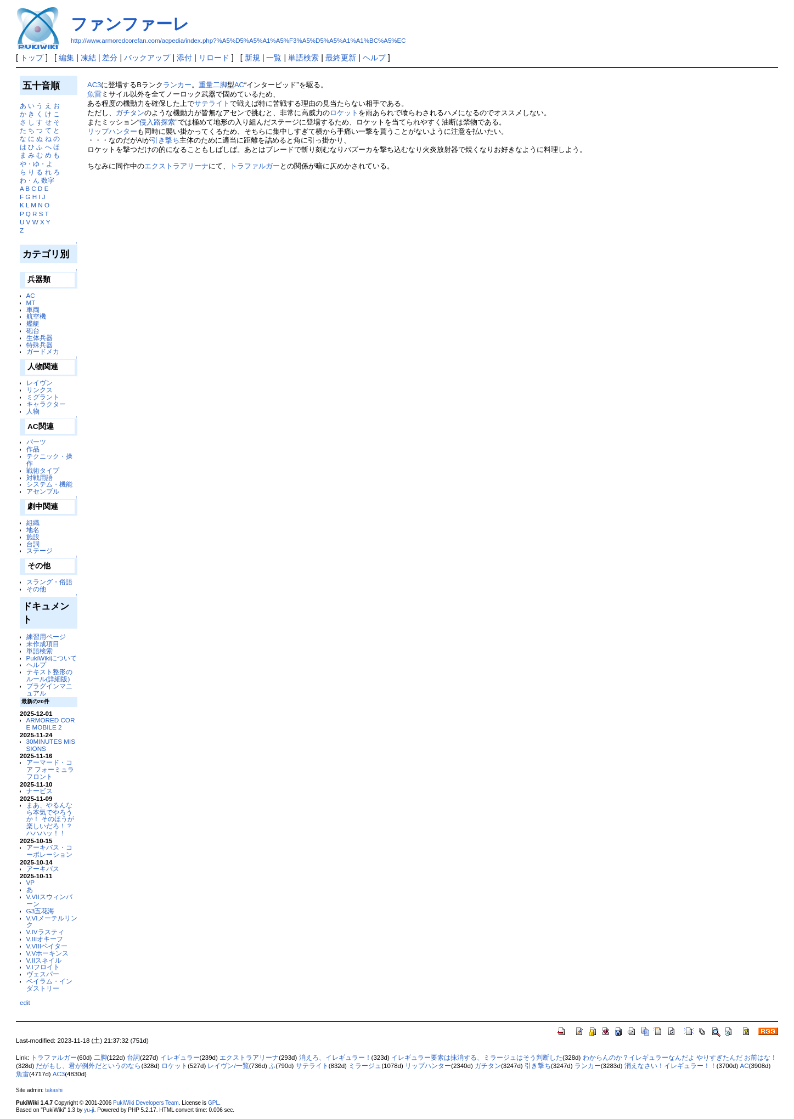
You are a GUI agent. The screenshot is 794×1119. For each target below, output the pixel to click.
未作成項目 (42, 643)
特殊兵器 (39, 344)
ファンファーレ (130, 24)
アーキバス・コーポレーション (49, 851)
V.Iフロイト (43, 966)
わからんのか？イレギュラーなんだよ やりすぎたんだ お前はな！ (680, 1057)
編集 (66, 57)
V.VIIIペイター (46, 946)
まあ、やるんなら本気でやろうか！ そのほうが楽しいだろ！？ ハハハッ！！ (50, 819)
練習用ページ (46, 636)
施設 (33, 536)
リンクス (39, 389)
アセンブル (42, 491)
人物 (33, 411)
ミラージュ (364, 1066)
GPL (213, 1103)
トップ (31, 57)
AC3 (94, 85)
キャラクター (46, 404)
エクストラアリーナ (176, 166)
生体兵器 (39, 337)
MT (31, 302)
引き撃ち (165, 140)
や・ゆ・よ (36, 163)
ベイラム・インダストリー (49, 984)
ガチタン (130, 113)
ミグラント (42, 396)
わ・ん (30, 180)
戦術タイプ (42, 470)
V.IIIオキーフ (45, 938)
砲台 (33, 330)
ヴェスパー (42, 973)
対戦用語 (39, 477)
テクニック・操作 (49, 460)
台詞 (33, 543)
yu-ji (89, 1110)
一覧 (273, 57)
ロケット (344, 113)
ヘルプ (374, 57)
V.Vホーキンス (47, 953)
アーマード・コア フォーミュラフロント (50, 769)
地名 (33, 529)
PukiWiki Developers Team (146, 1103)
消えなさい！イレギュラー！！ (670, 1066)
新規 (252, 57)
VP (30, 882)
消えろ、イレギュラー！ (335, 1057)
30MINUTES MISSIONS (50, 745)
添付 (184, 57)
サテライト (212, 103)
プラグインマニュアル (49, 689)
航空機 (36, 316)
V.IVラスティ (45, 931)
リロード (214, 57)
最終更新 (340, 57)
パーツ (36, 441)
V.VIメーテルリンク (51, 921)
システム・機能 (49, 484)
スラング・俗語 (49, 581)
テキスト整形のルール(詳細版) (49, 675)
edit (25, 1002)
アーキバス (42, 868)
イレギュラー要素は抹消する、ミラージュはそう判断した (476, 1057)
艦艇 (33, 323)
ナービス (39, 790)
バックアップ (147, 57)
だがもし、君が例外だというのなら (88, 1066)
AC (30, 295)
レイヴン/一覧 (228, 1066)
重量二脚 (213, 85)
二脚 (100, 1057)
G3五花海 (40, 910)
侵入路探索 (157, 122)
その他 (36, 588)
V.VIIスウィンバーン (49, 900)
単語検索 (303, 57)
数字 (47, 180)
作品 (33, 449)
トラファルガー (255, 166)
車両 (33, 309)
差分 (109, 57)
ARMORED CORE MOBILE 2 (50, 723)
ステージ (39, 550)
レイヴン (39, 382)
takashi (54, 1090)
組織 (33, 522)
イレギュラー (180, 1057)
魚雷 (94, 94)
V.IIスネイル (43, 960)
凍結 (88, 57)
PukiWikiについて (51, 658)
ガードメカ (42, 351)
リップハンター (112, 131)
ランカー (177, 85)
